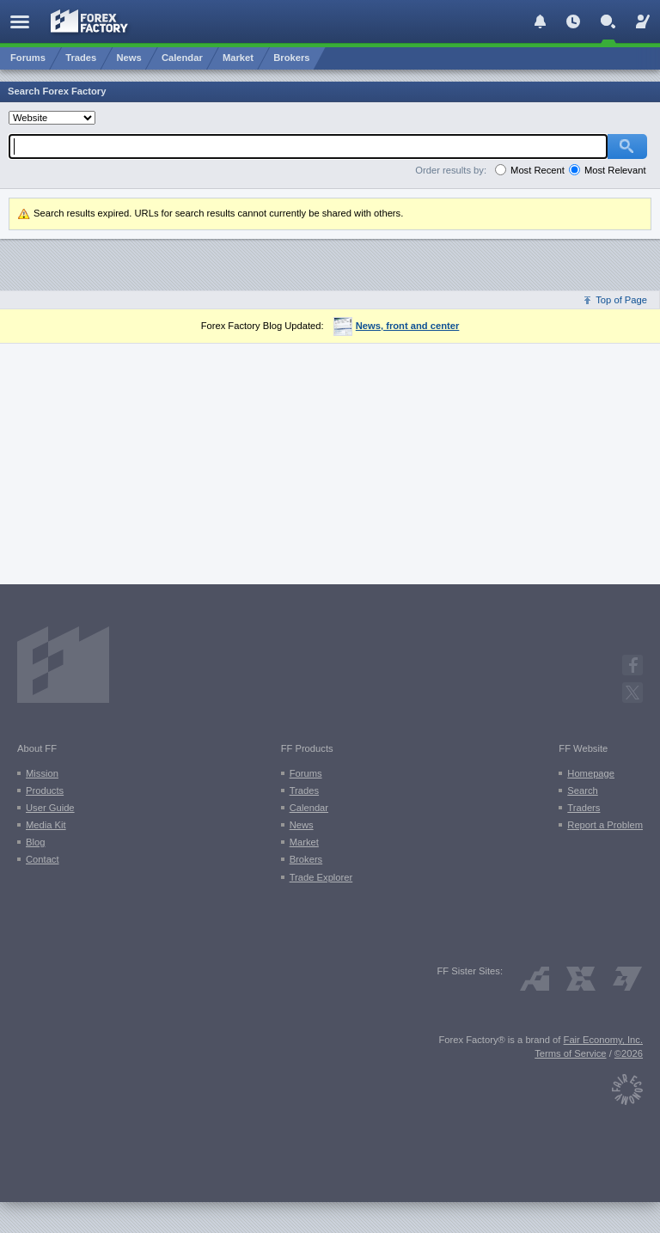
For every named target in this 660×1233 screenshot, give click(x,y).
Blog (35, 842)
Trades (304, 790)
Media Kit (46, 825)
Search (582, 790)
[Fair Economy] (627, 1085)
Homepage (590, 773)
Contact (42, 859)
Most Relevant (615, 170)
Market (304, 842)
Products (45, 790)
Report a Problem (605, 825)
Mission (42, 773)
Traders (583, 808)
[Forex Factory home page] (90, 20)
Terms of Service (570, 1053)
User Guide (50, 808)
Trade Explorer (321, 877)
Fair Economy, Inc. (603, 1040)
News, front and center (396, 325)
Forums (306, 773)
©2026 (628, 1053)
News (302, 825)
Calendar (309, 808)
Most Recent (537, 170)
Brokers (306, 859)
